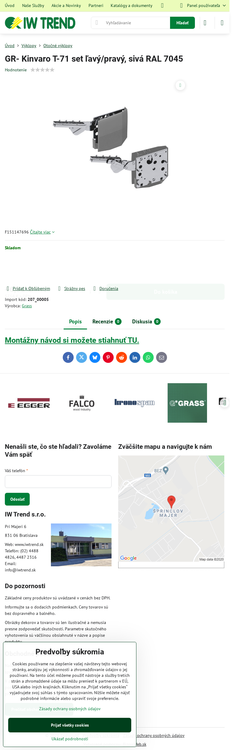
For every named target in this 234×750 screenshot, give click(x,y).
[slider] (42, 69)
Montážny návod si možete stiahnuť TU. (72, 340)
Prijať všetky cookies (70, 725)
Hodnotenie (16, 70)
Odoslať (17, 499)
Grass (27, 306)
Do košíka (165, 267)
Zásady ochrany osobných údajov (154, 735)
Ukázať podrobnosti (70, 738)
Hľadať (182, 23)
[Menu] (222, 23)
